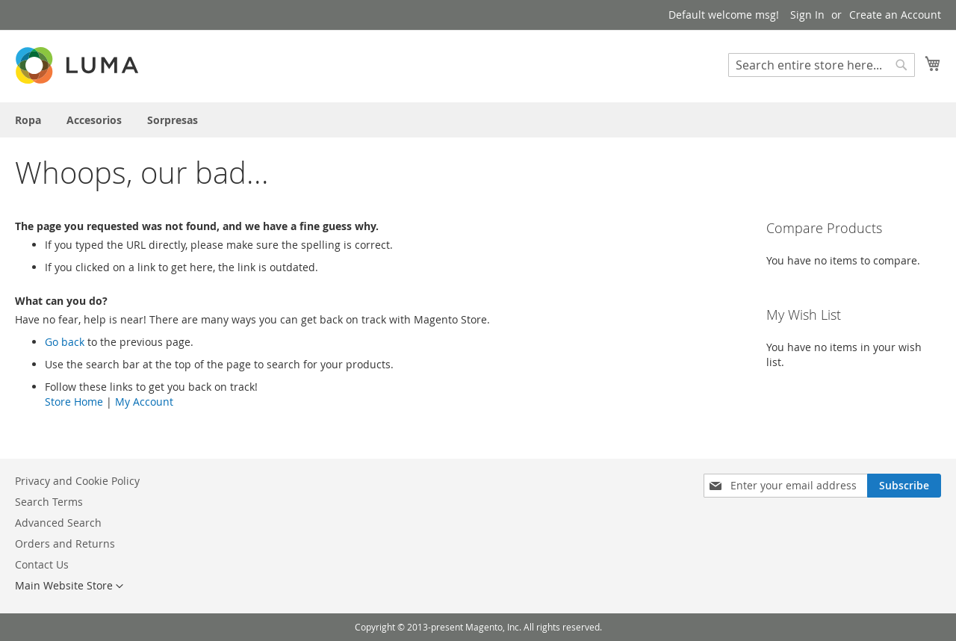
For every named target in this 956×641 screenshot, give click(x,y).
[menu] (478, 119)
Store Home (74, 401)
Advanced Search (58, 522)
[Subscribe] (904, 486)
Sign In (807, 14)
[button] (69, 586)
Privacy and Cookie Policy (77, 481)
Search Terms (49, 502)
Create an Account (895, 14)
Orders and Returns (65, 543)
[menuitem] (28, 119)
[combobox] (821, 65)
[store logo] (78, 65)
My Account (144, 401)
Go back (64, 342)
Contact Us (42, 564)
